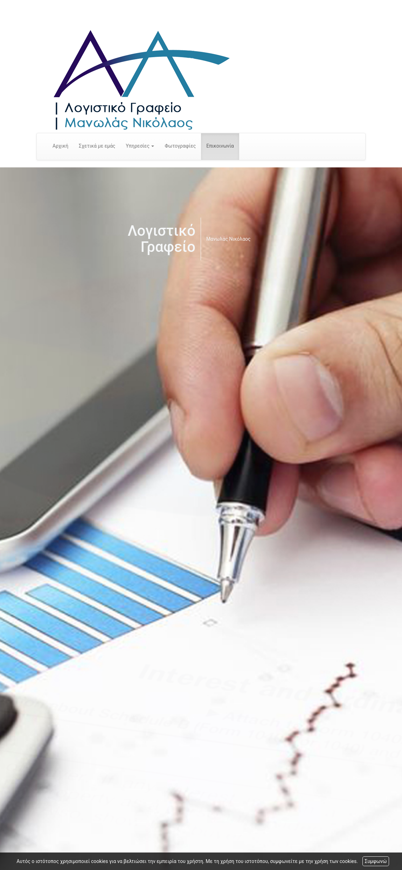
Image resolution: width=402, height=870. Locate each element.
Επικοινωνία (220, 146)
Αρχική (60, 146)
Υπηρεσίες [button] (140, 146)
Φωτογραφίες (180, 146)
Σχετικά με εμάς (97, 146)
